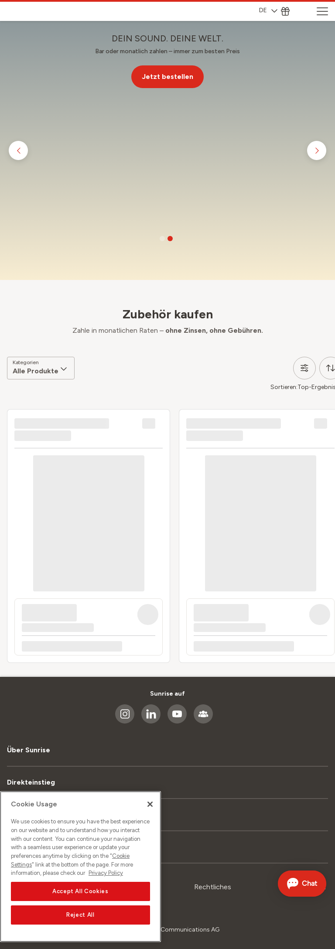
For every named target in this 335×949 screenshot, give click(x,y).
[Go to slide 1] (162, 238)
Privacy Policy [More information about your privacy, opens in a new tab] (106, 873)
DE (268, 10)
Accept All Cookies (80, 891)
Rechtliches (212, 887)
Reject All (80, 914)
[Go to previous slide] (18, 150)
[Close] (150, 804)
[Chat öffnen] (300, 883)
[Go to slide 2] (170, 238)
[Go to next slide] (316, 150)
